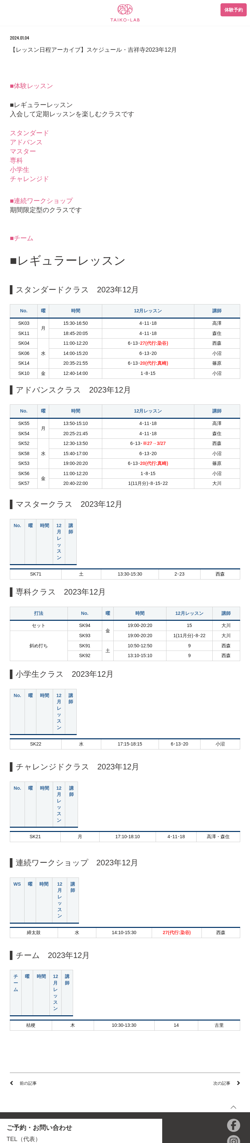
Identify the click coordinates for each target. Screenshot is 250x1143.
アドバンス (26, 142)
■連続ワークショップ (41, 200)
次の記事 (221, 922)
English (142, 1092)
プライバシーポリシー (31, 1082)
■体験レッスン (31, 85)
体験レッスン (22, 1064)
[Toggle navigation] (11, 10)
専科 (16, 160)
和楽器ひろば (148, 1082)
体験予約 (233, 9)
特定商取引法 (22, 1092)
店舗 (14, 1026)
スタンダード (29, 133)
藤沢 (54, 1035)
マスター (23, 151)
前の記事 (28, 922)
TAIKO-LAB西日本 (152, 1064)
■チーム (21, 238)
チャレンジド (29, 178)
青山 (14, 1035)
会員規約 (18, 1073)
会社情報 (143, 1054)
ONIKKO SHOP (150, 1073)
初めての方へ (22, 1054)
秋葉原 (34, 1035)
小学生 (19, 169)
